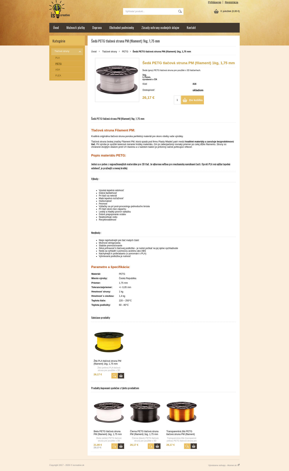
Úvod (56, 27)
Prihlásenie (214, 2)
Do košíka (196, 100)
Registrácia (231, 2)
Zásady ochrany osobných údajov (160, 27)
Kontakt (191, 27)
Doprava (97, 27)
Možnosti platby (75, 27)
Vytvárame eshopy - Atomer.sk (224, 465)
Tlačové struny (109, 51)
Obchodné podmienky (121, 27)
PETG (125, 51)
